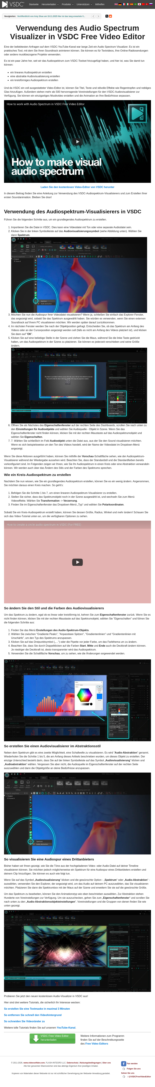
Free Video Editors (96, 1043)
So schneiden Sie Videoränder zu (24, 1021)
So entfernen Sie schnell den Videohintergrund (33, 1015)
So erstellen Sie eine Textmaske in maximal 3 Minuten (37, 1008)
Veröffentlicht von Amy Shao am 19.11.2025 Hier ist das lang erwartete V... (51, 16)
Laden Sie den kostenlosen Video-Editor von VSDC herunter (77, 187)
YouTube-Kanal (66, 1027)
